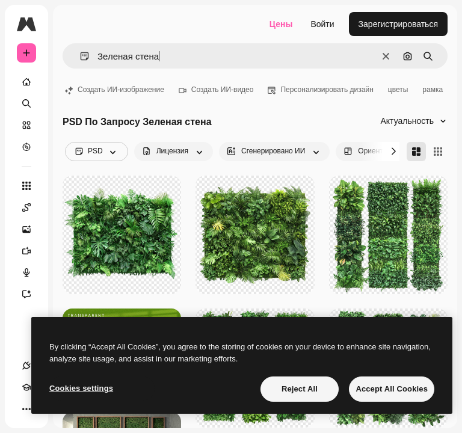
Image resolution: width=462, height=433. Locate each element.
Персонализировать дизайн (320, 89)
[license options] (173, 151)
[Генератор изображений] (32, 229)
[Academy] (26, 387)
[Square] (438, 151)
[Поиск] (26, 103)
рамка (432, 89)
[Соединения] (26, 365)
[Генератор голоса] (32, 272)
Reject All (300, 388)
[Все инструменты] (26, 185)
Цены (281, 24)
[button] (79, 56)
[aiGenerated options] (274, 151)
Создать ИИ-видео (216, 89)
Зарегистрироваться (398, 24)
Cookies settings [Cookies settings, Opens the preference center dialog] (81, 388)
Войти (322, 24)
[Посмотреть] (26, 146)
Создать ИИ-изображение (114, 89)
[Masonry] (416, 151)
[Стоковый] (26, 125)
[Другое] (26, 409)
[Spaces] (32, 207)
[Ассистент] (32, 294)
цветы (398, 89)
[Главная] (26, 81)
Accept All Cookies (392, 388)
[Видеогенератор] (32, 250)
